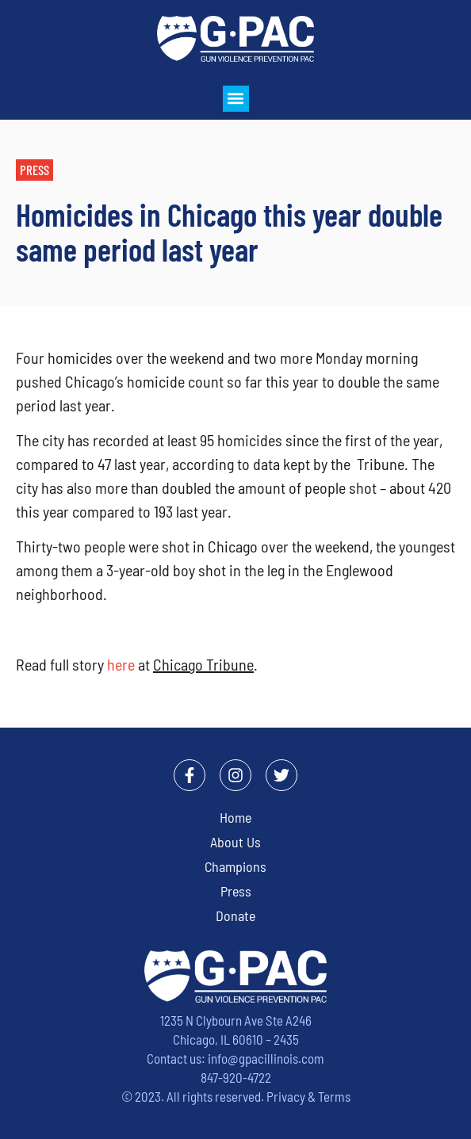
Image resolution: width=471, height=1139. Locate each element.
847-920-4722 (236, 1077)
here (121, 664)
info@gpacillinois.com (266, 1058)
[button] (236, 99)
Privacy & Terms (308, 1096)
